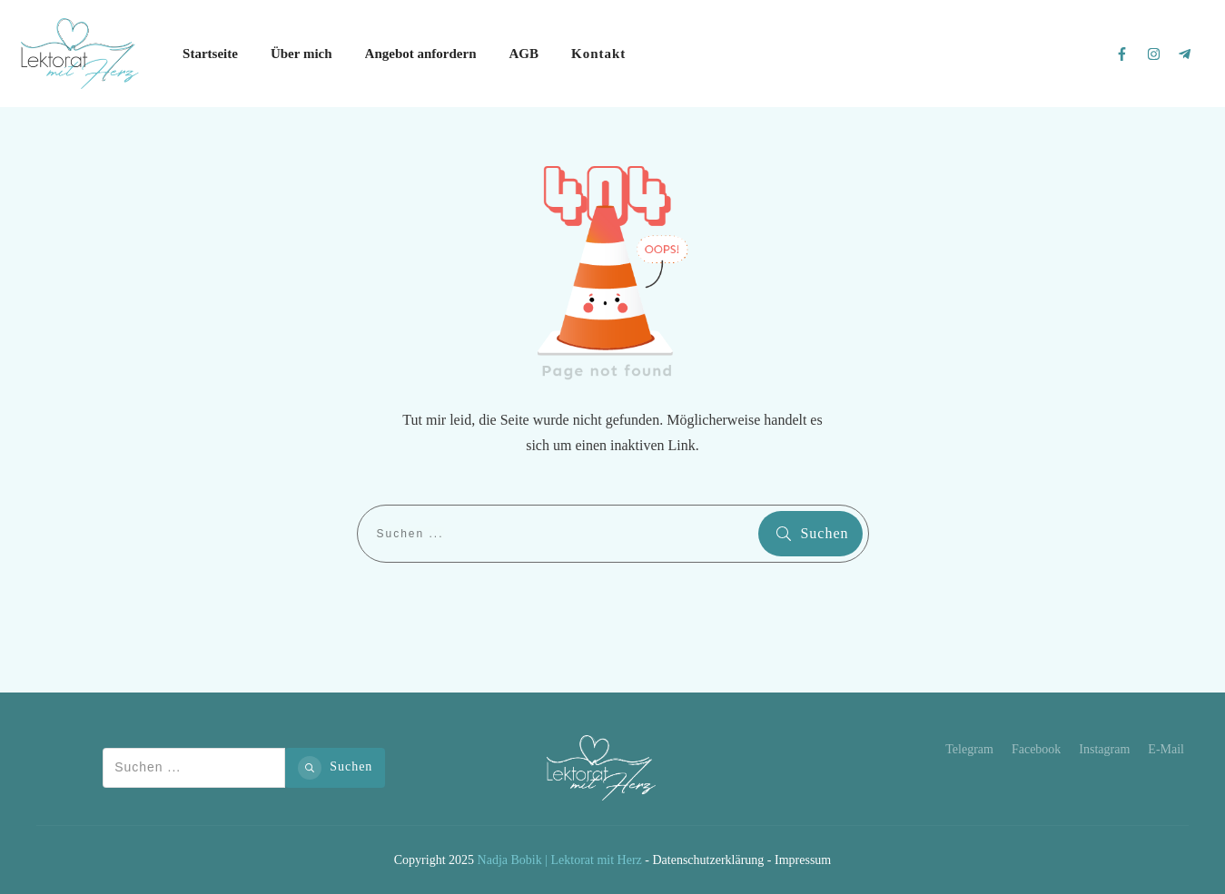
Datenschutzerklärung (708, 860)
